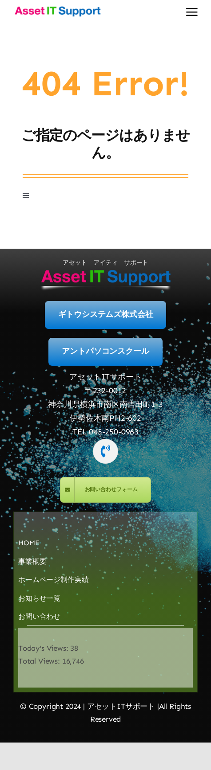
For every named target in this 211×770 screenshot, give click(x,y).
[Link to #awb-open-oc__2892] (192, 12)
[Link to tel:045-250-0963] (105, 451)
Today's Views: (44, 648)
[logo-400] (57, 8)
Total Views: (40, 661)
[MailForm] (105, 490)
